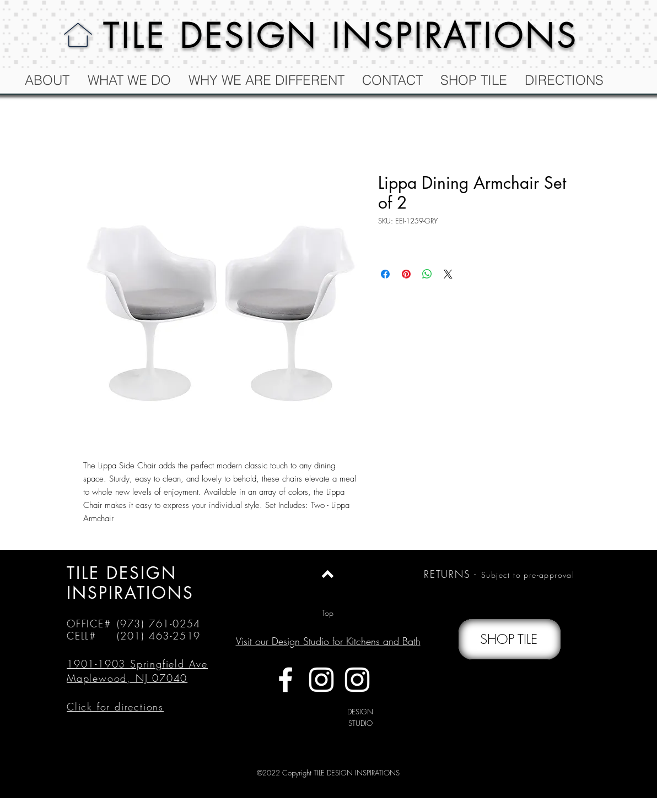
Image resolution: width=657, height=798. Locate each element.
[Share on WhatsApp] (427, 274)
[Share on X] (448, 274)
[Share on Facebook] (385, 274)
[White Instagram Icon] (321, 679)
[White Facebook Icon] (285, 679)
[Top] (327, 613)
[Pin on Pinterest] (406, 274)
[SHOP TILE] (509, 639)
